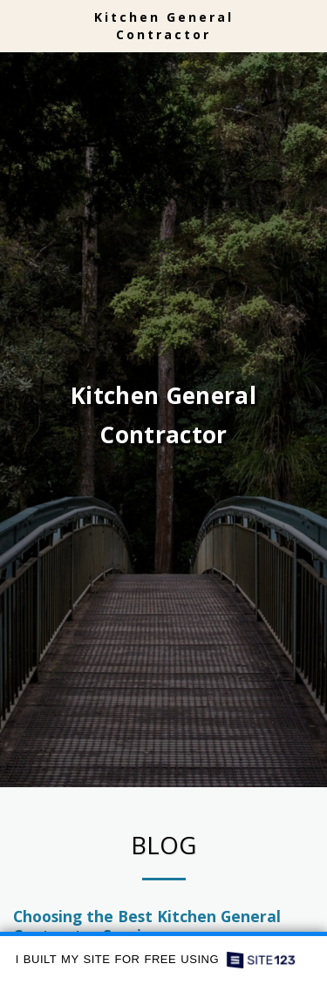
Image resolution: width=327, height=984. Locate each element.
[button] (19, 25)
